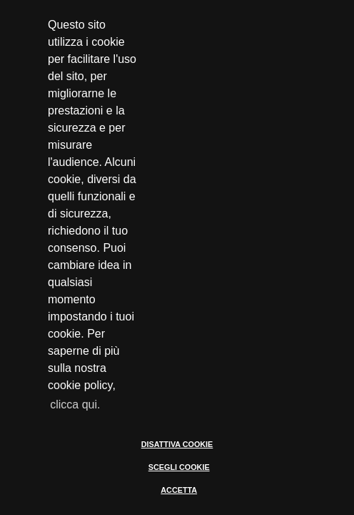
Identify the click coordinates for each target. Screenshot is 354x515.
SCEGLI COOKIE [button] (179, 467)
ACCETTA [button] (179, 490)
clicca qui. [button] (75, 404)
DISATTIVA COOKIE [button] (177, 444)
